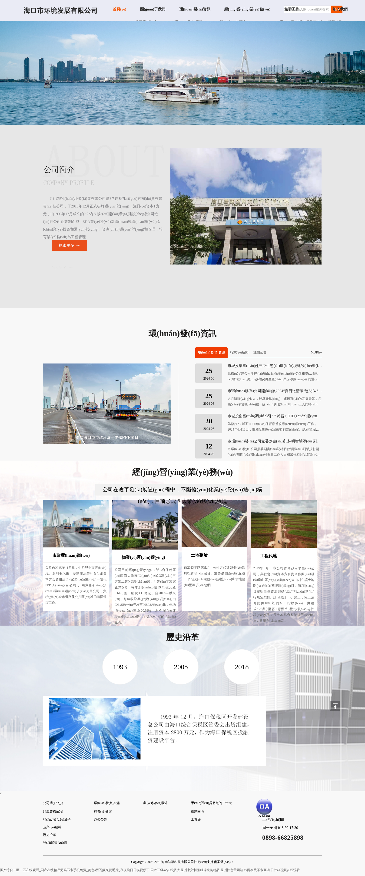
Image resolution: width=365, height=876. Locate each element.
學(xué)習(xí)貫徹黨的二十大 (211, 803)
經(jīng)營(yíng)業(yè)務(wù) (247, 9)
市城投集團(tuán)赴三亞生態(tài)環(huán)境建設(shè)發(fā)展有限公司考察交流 (291, 366)
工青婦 (196, 819)
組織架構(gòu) (53, 811)
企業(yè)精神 (52, 827)
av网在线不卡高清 (257, 870)
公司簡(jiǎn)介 (53, 803)
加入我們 (340, 9)
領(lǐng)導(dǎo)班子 (57, 819)
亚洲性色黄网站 (231, 870)
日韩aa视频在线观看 (285, 870)
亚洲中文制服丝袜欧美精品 (199, 870)
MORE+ (316, 352)
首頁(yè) (119, 9)
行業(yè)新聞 (239, 352)
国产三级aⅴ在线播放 (165, 870)
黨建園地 (197, 811)
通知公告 (259, 352)
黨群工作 (291, 9)
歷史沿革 (49, 835)
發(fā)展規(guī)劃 (55, 842)
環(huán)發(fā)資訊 (194, 9)
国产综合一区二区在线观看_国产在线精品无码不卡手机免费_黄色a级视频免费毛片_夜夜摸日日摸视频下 (74, 870)
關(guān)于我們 (152, 9)
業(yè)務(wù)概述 (155, 803)
